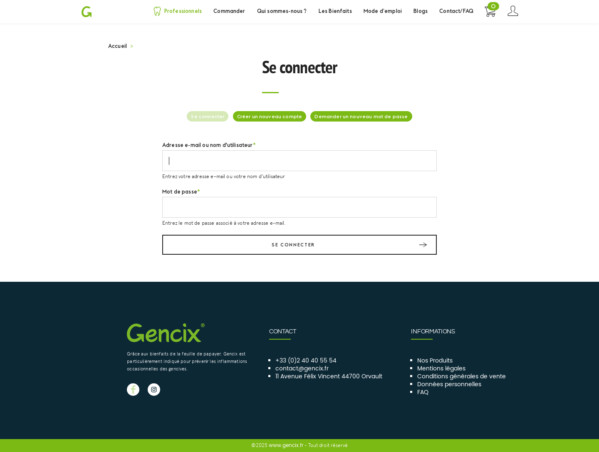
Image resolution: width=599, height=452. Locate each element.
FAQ (422, 392)
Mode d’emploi (383, 10)
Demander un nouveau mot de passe (361, 116)
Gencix (86, 11)
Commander (229, 10)
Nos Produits (435, 361)
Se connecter (512, 11)
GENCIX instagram (154, 389)
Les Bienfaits (335, 10)
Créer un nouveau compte (269, 116)
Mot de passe (179, 191)
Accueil (117, 45)
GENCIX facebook (133, 389)
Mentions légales (441, 369)
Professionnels (183, 10)
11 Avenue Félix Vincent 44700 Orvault (328, 377)
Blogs (420, 10)
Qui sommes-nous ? (282, 10)
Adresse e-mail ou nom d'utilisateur (207, 145)
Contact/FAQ (456, 10)
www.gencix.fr (286, 445)
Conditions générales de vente (461, 377)
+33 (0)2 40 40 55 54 (306, 361)
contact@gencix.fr (302, 369)
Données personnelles (449, 384)
